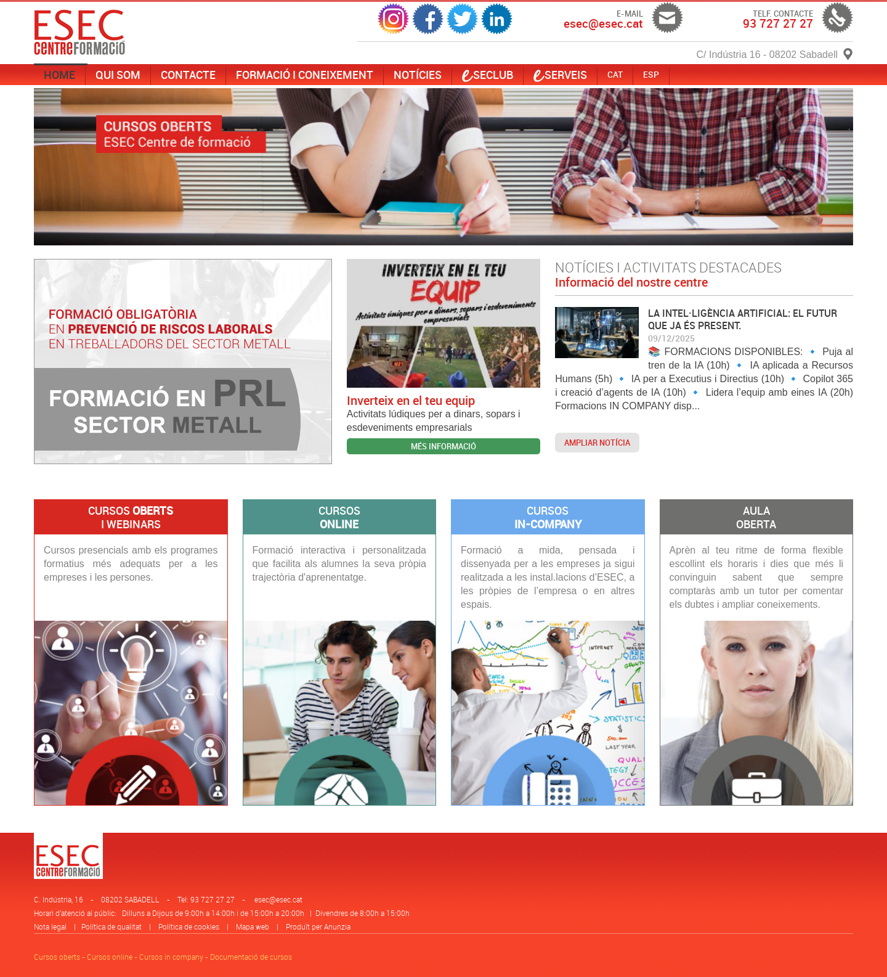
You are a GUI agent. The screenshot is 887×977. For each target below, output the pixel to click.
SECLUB (487, 74)
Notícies (418, 74)
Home (59, 74)
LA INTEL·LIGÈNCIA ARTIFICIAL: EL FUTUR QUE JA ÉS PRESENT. (742, 319)
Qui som (117, 74)
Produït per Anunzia (318, 926)
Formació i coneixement (304, 74)
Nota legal (50, 926)
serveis (560, 74)
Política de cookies (188, 926)
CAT (615, 74)
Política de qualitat (111, 926)
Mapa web (252, 926)
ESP (651, 74)
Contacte (188, 74)
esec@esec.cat (278, 899)
